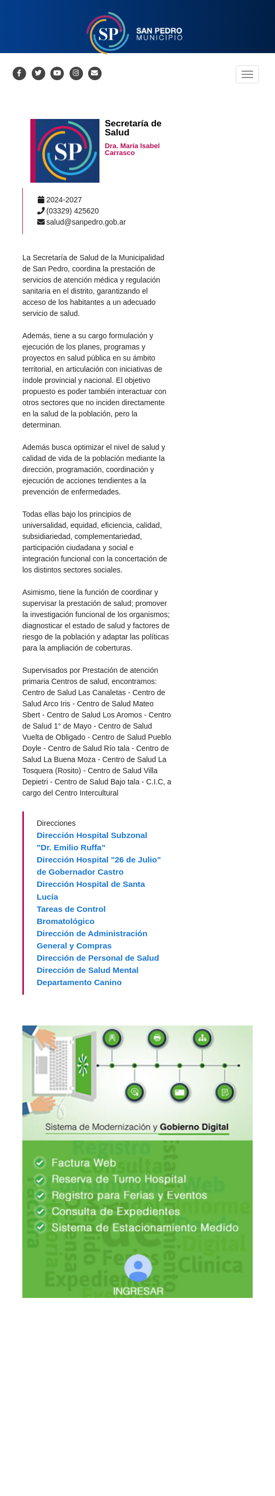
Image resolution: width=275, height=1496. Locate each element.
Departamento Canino (79, 982)
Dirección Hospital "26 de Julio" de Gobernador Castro (99, 865)
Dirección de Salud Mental (88, 969)
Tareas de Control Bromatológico (71, 915)
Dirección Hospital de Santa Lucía (91, 890)
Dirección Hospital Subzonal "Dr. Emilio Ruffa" (92, 841)
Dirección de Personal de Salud (98, 957)
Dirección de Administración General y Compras (92, 939)
